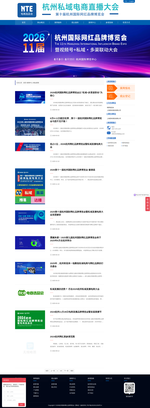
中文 (125, 1)
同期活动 (72, 390)
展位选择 (36, 387)
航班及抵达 (125, 143)
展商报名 (118, 88)
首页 (24, 82)
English (131, 1)
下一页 (66, 371)
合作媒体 (72, 393)
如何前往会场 (112, 143)
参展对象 (36, 384)
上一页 (53, 371)
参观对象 (54, 384)
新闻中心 (30, 82)
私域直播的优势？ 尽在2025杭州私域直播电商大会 (74, 289)
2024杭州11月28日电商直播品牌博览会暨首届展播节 (76, 312)
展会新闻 (36, 82)
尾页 (72, 371)
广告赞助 (36, 390)
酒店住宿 (111, 146)
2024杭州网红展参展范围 (62, 336)
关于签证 (125, 146)
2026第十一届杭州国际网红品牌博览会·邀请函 (72, 170)
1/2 (61, 371)
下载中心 (36, 393)
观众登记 (118, 96)
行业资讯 (72, 387)
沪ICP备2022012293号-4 (94, 405)
